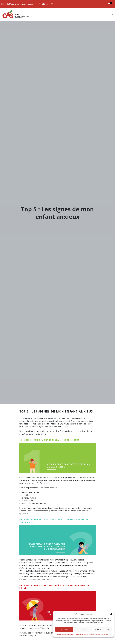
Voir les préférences (102, 629)
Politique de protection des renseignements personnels (91, 634)
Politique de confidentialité (65, 634)
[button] (110, 614)
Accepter (64, 629)
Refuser (83, 629)
